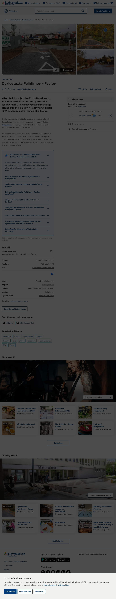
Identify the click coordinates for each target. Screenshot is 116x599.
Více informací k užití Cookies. (56, 585)
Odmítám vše (25, 591)
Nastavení (39, 591)
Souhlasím (10, 591)
